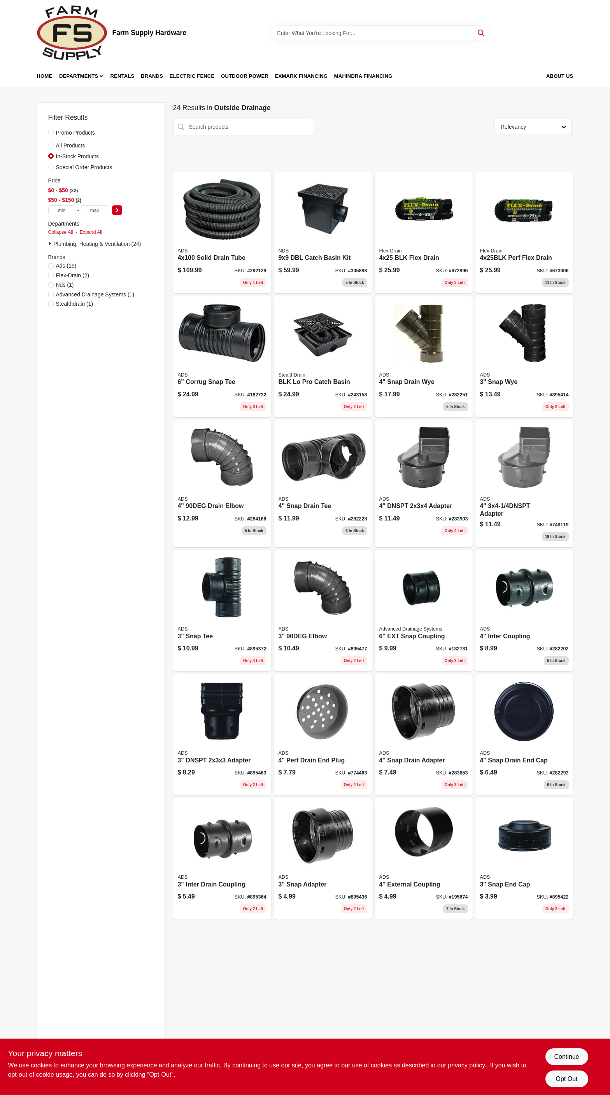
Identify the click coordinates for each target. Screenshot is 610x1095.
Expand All (91, 232)
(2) (72, 275)
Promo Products (75, 133)
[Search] (481, 32)
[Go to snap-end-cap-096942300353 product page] (524, 859)
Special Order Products (84, 167)
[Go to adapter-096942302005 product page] (524, 484)
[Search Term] (380, 33)
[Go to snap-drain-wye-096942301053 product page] (424, 356)
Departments (78, 76)
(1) (65, 285)
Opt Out (566, 1079)
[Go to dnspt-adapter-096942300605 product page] (222, 734)
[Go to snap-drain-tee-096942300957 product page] (323, 484)
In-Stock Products (77, 156)
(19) (66, 266)
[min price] (61, 210)
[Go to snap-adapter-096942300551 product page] (323, 859)
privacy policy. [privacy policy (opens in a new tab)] (467, 1065)
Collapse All (60, 232)
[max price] (94, 210)
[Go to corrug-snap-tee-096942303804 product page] (222, 356)
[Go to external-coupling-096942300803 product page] (424, 859)
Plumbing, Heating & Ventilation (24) (97, 244)
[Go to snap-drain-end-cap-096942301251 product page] (524, 734)
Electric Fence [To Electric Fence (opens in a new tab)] (192, 76)
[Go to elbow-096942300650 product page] (323, 610)
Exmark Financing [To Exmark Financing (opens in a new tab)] (301, 76)
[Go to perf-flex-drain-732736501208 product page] (524, 232)
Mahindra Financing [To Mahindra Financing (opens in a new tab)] (363, 76)
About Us (559, 76)
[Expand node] (51, 243)
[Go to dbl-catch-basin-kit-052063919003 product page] (323, 232)
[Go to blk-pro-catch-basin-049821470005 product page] (323, 356)
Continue (566, 1056)
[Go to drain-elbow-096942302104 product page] (222, 484)
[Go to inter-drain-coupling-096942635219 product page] (222, 859)
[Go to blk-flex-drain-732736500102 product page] (424, 232)
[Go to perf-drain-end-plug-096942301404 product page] (323, 734)
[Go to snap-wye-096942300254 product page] (524, 356)
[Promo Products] (51, 132)
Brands (152, 76)
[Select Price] (117, 210)
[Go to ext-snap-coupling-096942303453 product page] (424, 610)
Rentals (122, 76)
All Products (70, 145)
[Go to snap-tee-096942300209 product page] (222, 610)
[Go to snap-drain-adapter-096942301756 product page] (424, 734)
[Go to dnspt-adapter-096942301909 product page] (424, 484)
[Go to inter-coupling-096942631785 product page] (524, 610)
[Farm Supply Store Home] (72, 32)
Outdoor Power (244, 76)
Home (45, 76)
